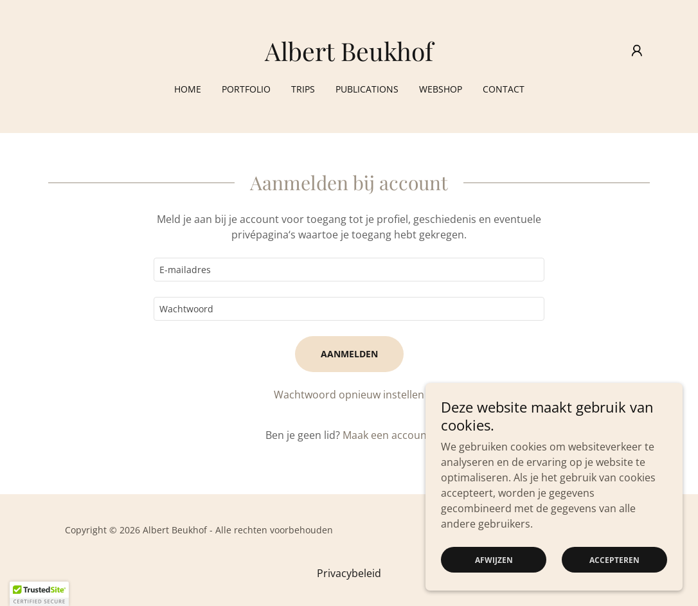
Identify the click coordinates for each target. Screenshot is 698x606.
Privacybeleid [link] (349, 573)
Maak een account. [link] (388, 435)
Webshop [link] (440, 89)
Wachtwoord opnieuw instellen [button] (349, 395)
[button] (637, 51)
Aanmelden (349, 354)
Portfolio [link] (246, 89)
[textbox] (349, 269)
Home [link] (187, 89)
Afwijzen (494, 560)
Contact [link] (503, 89)
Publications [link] (367, 89)
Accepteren (614, 560)
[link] (349, 57)
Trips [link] (303, 89)
